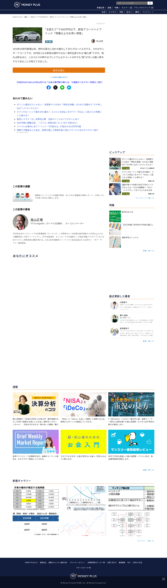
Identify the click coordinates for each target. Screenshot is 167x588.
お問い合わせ (112, 562)
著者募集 (122, 562)
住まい (130, 12)
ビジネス (113, 12)
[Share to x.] (55, 87)
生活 (104, 12)
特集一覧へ (147, 251)
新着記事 (101, 7)
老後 (122, 12)
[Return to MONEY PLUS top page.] (27, 4)
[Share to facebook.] (49, 87)
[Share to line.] (62, 87)
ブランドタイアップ (143, 7)
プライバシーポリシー (77, 562)
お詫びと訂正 (137, 562)
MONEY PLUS (17, 17)
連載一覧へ (147, 470)
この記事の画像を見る (58, 77)
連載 (110, 7)
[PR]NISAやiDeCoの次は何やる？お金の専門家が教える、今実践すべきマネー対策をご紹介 (59, 82)
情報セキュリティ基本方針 (58, 562)
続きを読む (59, 70)
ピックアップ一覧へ (144, 198)
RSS (128, 562)
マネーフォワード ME (83, 567)
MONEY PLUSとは (31, 562)
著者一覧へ (147, 341)
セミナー (127, 7)
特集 (117, 7)
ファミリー (147, 12)
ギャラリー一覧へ (145, 541)
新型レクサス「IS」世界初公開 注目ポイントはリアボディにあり (48, 119)
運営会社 (43, 562)
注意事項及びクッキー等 (96, 562)
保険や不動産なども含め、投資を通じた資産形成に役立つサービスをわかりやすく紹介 (57, 130)
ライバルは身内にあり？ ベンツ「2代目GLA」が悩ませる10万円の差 (49, 126)
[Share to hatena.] (69, 87)
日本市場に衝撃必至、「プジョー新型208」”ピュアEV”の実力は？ (47, 122)
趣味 (138, 12)
